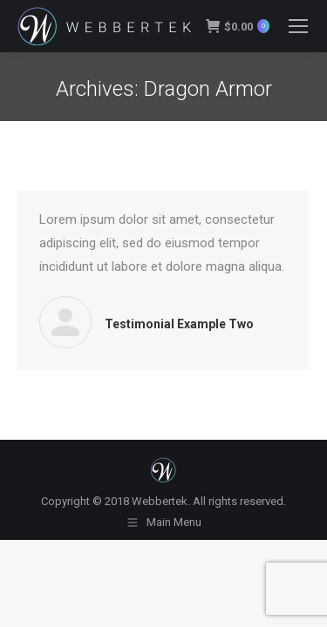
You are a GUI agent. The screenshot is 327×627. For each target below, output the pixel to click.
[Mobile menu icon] (298, 26)
